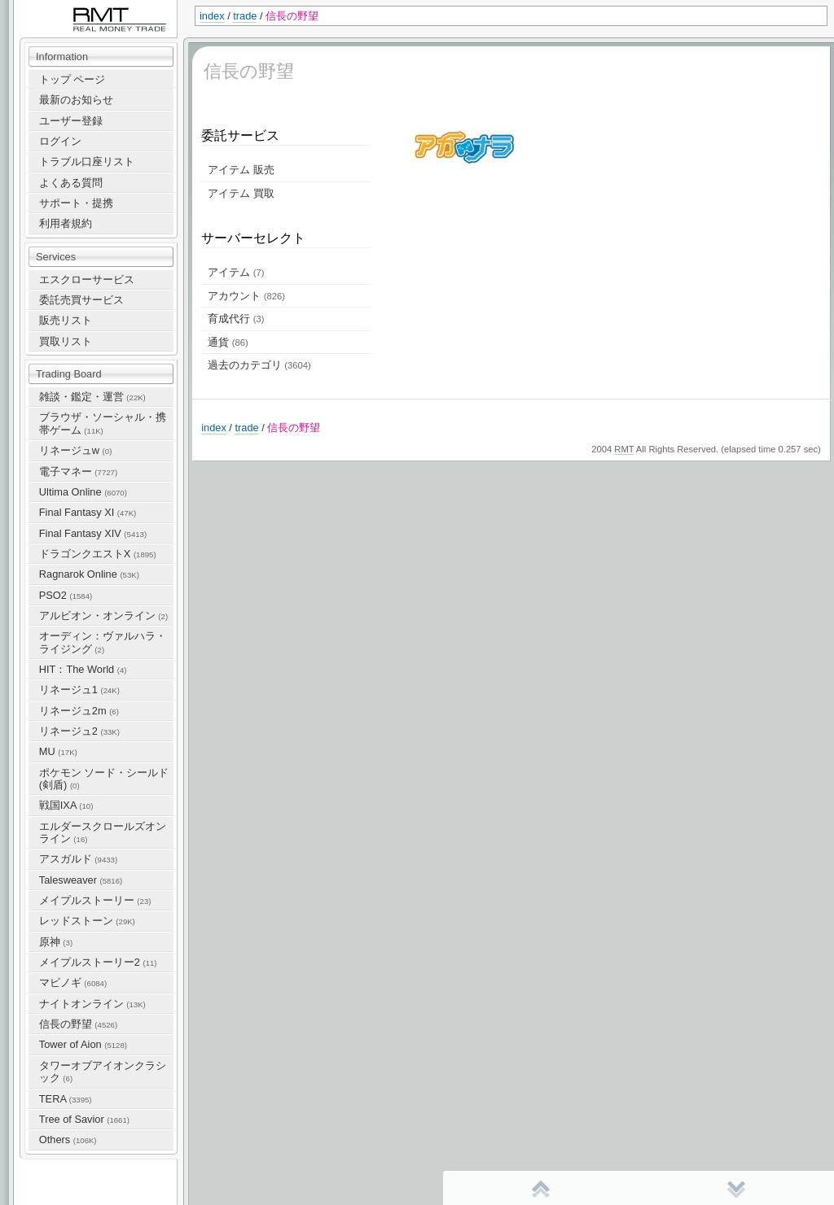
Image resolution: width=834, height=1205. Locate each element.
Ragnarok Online (89, 574)
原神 (55, 942)
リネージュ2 (79, 731)
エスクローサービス (86, 279)
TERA (65, 1099)
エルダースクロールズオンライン (102, 832)
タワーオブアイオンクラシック (102, 1071)
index (212, 16)
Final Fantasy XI (87, 512)
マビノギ (73, 982)
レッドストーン (87, 921)
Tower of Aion (83, 1044)
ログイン (60, 141)
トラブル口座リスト (86, 161)
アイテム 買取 (241, 193)
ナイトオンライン (92, 1004)
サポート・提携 (76, 203)
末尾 (736, 1188)
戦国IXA (66, 805)
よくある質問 (71, 183)
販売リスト (65, 320)
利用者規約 (65, 223)
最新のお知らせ (76, 100)
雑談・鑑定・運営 (92, 397)
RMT (624, 449)
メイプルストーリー (95, 900)
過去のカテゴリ (259, 365)
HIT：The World (83, 669)
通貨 (228, 342)
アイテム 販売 (241, 170)
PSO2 (65, 595)
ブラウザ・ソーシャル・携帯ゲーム (102, 423)
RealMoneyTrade (54, 8)
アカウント (246, 296)
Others (68, 1139)
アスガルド (78, 859)
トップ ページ (72, 79)
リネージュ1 (79, 689)
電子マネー (78, 471)
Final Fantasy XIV (93, 533)
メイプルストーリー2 (98, 962)
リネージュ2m (79, 711)
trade (245, 16)
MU (58, 751)
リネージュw (75, 450)
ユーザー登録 (71, 121)
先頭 (541, 1188)
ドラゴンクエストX (97, 554)
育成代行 (236, 318)
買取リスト (65, 341)
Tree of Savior (84, 1119)
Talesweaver (80, 880)
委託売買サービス (81, 300)
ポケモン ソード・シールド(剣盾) (104, 778)
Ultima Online (83, 492)
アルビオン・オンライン (103, 615)
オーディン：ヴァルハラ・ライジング (102, 642)
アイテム (236, 272)
